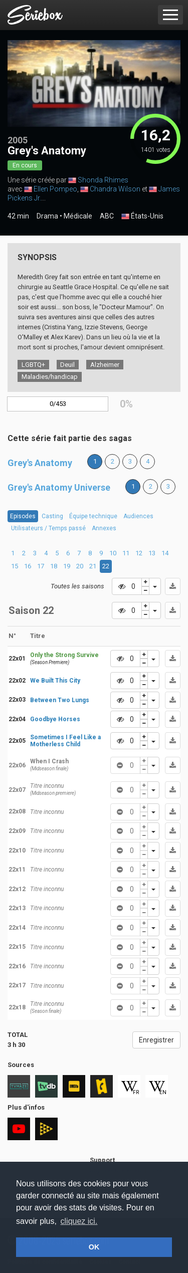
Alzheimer (104, 364)
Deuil (67, 364)
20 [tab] (79, 566)
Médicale (78, 216)
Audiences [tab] (138, 516)
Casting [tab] (52, 516)
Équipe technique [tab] (93, 516)
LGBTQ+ (33, 364)
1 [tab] (13, 553)
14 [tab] (164, 553)
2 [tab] (24, 553)
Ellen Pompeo (55, 189)
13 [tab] (151, 553)
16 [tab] (27, 566)
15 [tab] (14, 566)
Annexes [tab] (104, 528)
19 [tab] (66, 566)
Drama (47, 216)
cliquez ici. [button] (79, 1221)
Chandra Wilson (115, 189)
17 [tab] (40, 566)
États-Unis (142, 217)
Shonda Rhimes (103, 180)
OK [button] (94, 1247)
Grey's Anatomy (40, 463)
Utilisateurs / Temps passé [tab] (48, 528)
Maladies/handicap (50, 376)
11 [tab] (125, 553)
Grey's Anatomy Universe (59, 487)
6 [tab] (68, 553)
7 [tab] (79, 553)
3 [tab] (35, 553)
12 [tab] (138, 553)
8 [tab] (90, 553)
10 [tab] (112, 553)
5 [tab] (57, 553)
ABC (107, 216)
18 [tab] (53, 566)
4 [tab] (46, 553)
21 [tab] (92, 566)
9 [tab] (101, 553)
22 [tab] (105, 566)
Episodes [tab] (23, 516)
